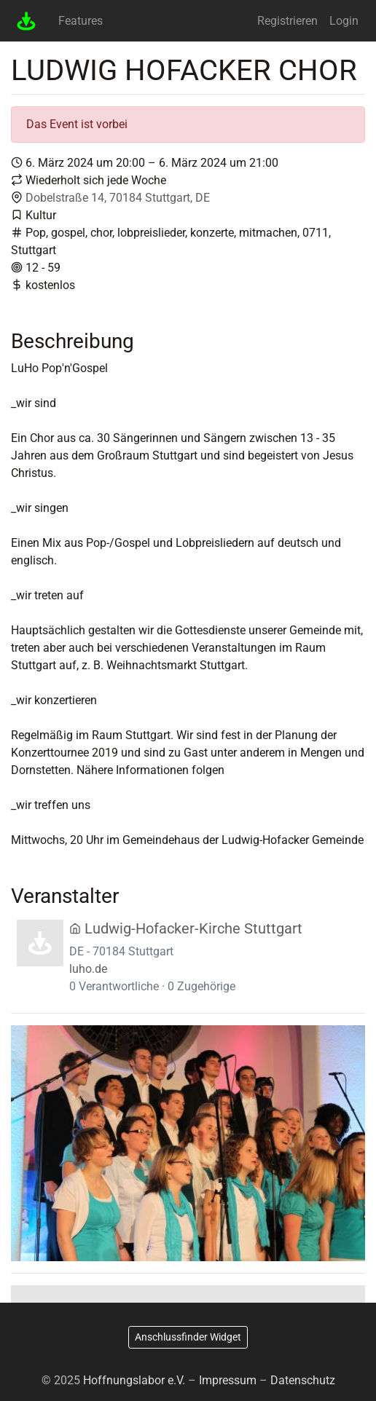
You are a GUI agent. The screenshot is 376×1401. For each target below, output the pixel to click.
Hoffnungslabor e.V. (134, 1380)
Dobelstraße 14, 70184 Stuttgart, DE (118, 198)
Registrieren (287, 21)
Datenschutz (302, 1380)
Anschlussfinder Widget (188, 1337)
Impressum (227, 1380)
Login (344, 21)
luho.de (88, 969)
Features (80, 21)
